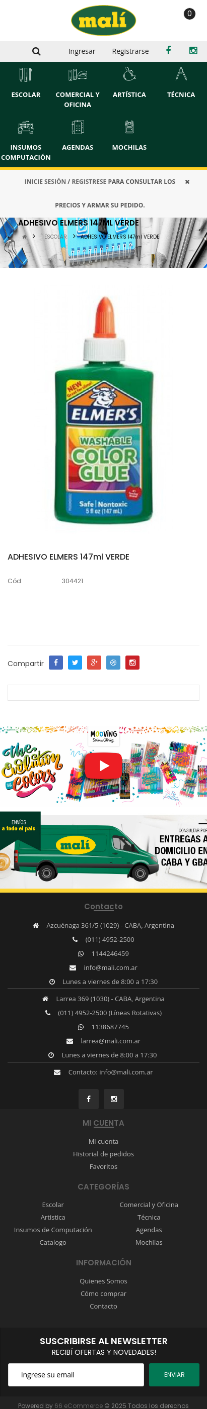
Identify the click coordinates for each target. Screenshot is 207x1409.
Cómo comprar (103, 1293)
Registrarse (130, 51)
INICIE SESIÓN (45, 181)
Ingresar (82, 51)
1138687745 (110, 1026)
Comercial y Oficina (149, 1204)
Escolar (53, 1204)
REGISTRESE (89, 181)
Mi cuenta (104, 1141)
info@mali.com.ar (110, 967)
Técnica (148, 1217)
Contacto (103, 1306)
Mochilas (149, 1242)
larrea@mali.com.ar (111, 1040)
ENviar (174, 1374)
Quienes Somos (103, 1280)
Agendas (149, 1229)
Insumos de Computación (53, 1229)
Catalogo (53, 1242)
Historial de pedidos (103, 1153)
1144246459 (110, 953)
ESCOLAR (55, 237)
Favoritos (104, 1166)
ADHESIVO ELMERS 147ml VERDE (120, 237)
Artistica (53, 1217)
